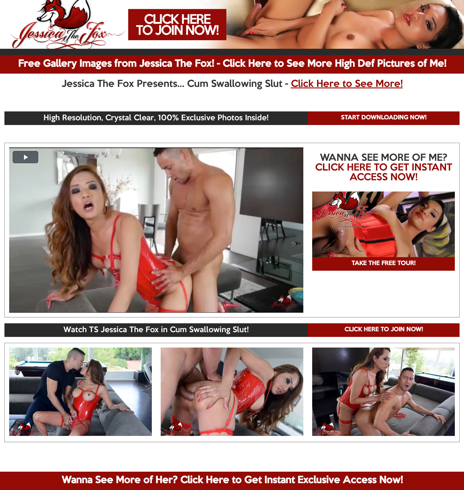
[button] (25, 157)
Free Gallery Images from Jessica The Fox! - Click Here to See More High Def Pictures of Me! (232, 64)
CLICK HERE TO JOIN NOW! (383, 329)
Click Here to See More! (347, 84)
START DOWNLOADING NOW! (383, 118)
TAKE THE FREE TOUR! (383, 263)
